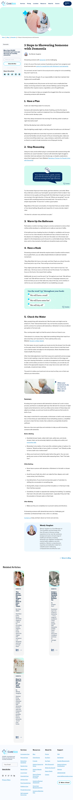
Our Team (47, 761)
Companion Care (25, 754)
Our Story (47, 757)
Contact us (27, 518)
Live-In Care (24, 773)
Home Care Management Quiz (37, 786)
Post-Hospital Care (26, 783)
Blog (8, 37)
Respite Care (24, 769)
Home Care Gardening (24, 761)
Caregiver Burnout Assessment (37, 781)
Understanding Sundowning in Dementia (54, 596)
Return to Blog (66, 558)
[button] (67, 3)
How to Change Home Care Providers (37, 776)
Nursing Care (24, 766)
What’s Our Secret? (50, 768)
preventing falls (31, 442)
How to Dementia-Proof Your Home (18, 683)
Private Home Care (26, 790)
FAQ (58, 754)
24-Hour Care (24, 779)
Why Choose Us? (49, 764)
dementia (42, 60)
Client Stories (36, 757)
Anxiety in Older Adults (36, 341)
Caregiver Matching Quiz (38, 791)
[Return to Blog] (60, 558)
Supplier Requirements (63, 761)
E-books (35, 761)
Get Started (60, 757)
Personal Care (24, 757)
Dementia (13, 37)
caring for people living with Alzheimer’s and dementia (52, 66)
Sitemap (59, 769)
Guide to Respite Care (37, 770)
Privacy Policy (6, 780)
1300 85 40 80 (61, 773)
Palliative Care (24, 786)
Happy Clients (48, 771)
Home (3, 37)
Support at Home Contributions (61, 765)
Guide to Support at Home (38, 765)
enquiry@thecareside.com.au (64, 776)
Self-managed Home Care (24, 794)
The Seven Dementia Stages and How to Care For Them (18, 599)
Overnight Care (25, 776)
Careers (47, 774)
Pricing (47, 754)
